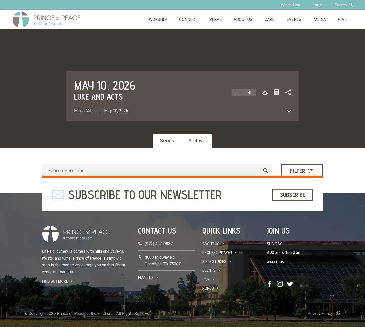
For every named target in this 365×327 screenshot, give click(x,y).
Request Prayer (217, 253)
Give (206, 280)
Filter (302, 170)
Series (167, 141)
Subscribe (292, 194)
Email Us (146, 278)
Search (344, 5)
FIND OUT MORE (55, 281)
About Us (211, 244)
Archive (196, 141)
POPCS (208, 288)
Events (208, 270)
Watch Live (290, 5)
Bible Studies (214, 262)
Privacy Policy (320, 313)
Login (317, 5)
